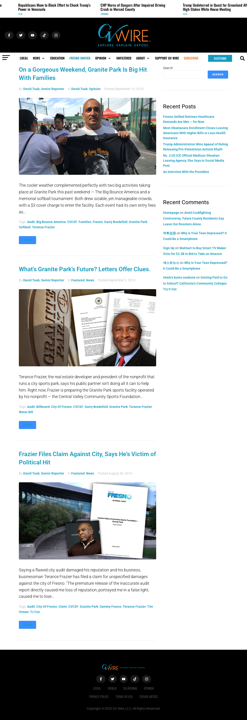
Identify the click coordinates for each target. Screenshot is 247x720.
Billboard (43, 407)
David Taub (79, 89)
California (130, 688)
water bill (26, 412)
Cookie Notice (149, 696)
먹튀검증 (169, 233)
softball (25, 227)
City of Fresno (61, 407)
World (112, 688)
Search (168, 68)
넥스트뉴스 (171, 263)
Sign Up (168, 248)
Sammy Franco (110, 606)
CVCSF (72, 222)
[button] (39, 58)
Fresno (98, 222)
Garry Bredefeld (115, 222)
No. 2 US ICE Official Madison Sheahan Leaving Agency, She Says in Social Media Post (193, 161)
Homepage (171, 213)
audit (31, 222)
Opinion (95, 89)
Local (97, 688)
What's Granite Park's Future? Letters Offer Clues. (84, 269)
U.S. (22, 14)
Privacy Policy (99, 696)
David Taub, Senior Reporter (43, 89)
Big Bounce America (51, 222)
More (27, 240)
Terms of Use (124, 696)
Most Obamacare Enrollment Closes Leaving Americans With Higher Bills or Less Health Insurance (195, 133)
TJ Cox (35, 612)
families (85, 222)
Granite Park (138, 222)
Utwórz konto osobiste (179, 277)
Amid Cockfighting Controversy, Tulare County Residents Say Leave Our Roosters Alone (193, 218)
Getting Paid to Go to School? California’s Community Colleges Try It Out (195, 283)
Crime (106, 14)
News (90, 280)
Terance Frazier (43, 227)
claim (62, 606)
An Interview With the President (186, 172)
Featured (78, 280)
